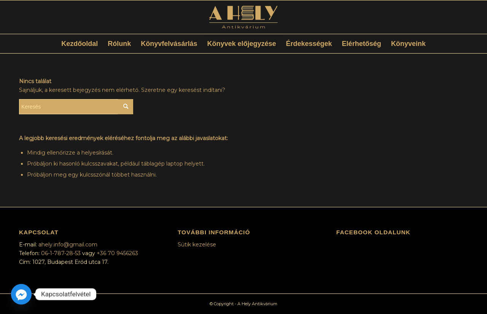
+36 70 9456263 (117, 253)
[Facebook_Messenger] (21, 294)
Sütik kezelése (197, 244)
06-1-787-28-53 (61, 253)
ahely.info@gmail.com (67, 244)
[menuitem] (79, 43)
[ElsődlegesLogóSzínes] (243, 17)
